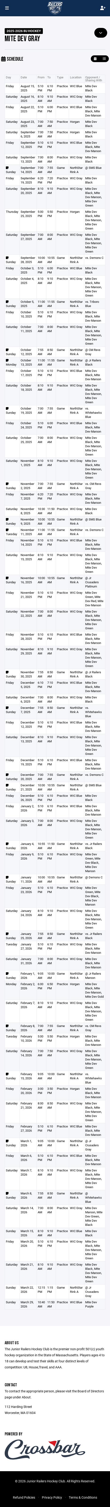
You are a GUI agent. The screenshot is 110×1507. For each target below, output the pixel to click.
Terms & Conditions (83, 1497)
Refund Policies (24, 1497)
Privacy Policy (52, 1497)
